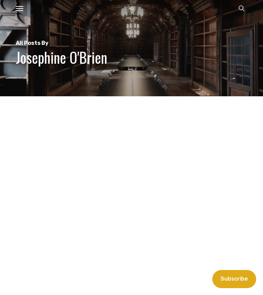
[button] (19, 8)
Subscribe (234, 278)
